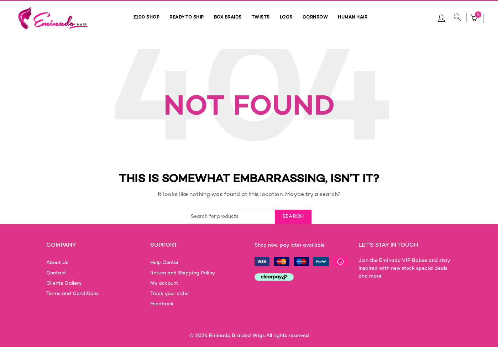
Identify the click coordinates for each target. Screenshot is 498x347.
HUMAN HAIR (352, 17)
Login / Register (441, 17)
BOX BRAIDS (228, 17)
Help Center (164, 262)
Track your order (169, 293)
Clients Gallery (64, 283)
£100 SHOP (146, 17)
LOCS (286, 17)
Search (293, 216)
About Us (57, 262)
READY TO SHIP (186, 17)
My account (164, 283)
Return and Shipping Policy (182, 273)
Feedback (162, 304)
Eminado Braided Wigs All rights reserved (259, 335)
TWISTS (261, 17)
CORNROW (315, 17)
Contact (56, 273)
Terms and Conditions (72, 293)
